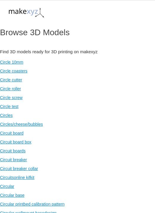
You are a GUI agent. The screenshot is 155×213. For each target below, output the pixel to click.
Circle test (9, 106)
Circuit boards (12, 151)
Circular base (12, 195)
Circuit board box (15, 142)
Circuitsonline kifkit (17, 177)
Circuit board (11, 133)
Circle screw (11, 97)
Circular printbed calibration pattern (32, 204)
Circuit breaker (13, 159)
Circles (6, 115)
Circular (7, 186)
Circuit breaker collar (19, 168)
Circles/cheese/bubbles (21, 124)
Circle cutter (11, 80)
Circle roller (10, 88)
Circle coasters (14, 71)
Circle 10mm (11, 62)
